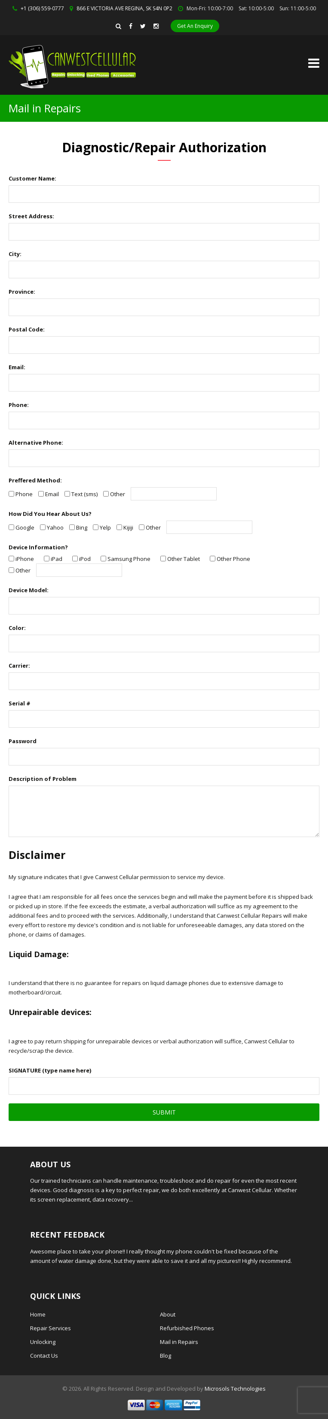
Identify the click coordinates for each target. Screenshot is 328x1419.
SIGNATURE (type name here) (50, 1070)
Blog (165, 1355)
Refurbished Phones (187, 1328)
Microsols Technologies (235, 1388)
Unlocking (42, 1342)
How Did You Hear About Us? (50, 514)
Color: (17, 628)
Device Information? (38, 547)
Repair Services (50, 1328)
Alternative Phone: (36, 442)
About (167, 1314)
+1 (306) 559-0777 (42, 8)
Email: (17, 367)
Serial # (20, 703)
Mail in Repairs (179, 1342)
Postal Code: (27, 329)
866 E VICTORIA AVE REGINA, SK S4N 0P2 (124, 8)
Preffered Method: (35, 480)
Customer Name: (32, 178)
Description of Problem (43, 779)
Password (23, 741)
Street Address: (31, 216)
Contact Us (44, 1355)
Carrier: (19, 665)
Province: (22, 291)
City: (15, 254)
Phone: (19, 405)
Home (38, 1314)
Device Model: (29, 590)
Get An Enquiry (195, 26)
